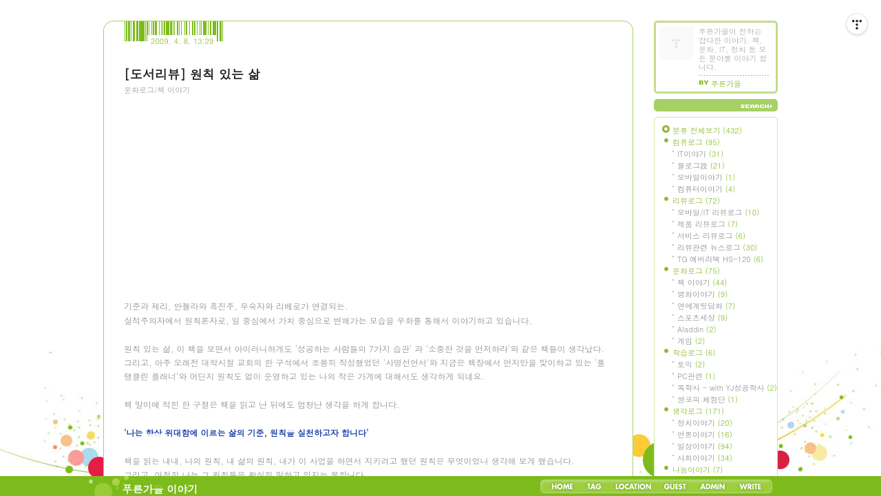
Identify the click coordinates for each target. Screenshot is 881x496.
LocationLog (632, 486)
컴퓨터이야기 (706, 189)
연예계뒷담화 (706, 306)
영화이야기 (702, 294)
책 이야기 (702, 282)
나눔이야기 (697, 469)
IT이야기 (700, 154)
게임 (691, 341)
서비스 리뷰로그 (711, 235)
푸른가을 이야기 (160, 489)
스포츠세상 (702, 317)
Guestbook (674, 486)
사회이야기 (704, 458)
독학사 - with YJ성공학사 (727, 387)
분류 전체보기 (707, 130)
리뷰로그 (696, 200)
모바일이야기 (706, 177)
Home (562, 486)
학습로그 (693, 352)
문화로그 (696, 271)
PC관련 (696, 376)
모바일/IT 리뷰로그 (718, 212)
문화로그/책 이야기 (157, 90)
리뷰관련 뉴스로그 (717, 247)
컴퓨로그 (696, 142)
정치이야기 (704, 423)
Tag (594, 486)
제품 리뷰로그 (707, 224)
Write (750, 486)
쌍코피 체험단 (707, 399)
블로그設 (701, 165)
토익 (691, 364)
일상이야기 (704, 446)
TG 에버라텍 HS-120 (720, 259)
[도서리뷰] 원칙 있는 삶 (192, 74)
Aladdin (697, 329)
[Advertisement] (227, 180)
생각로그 (698, 411)
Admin (713, 486)
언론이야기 (704, 434)
